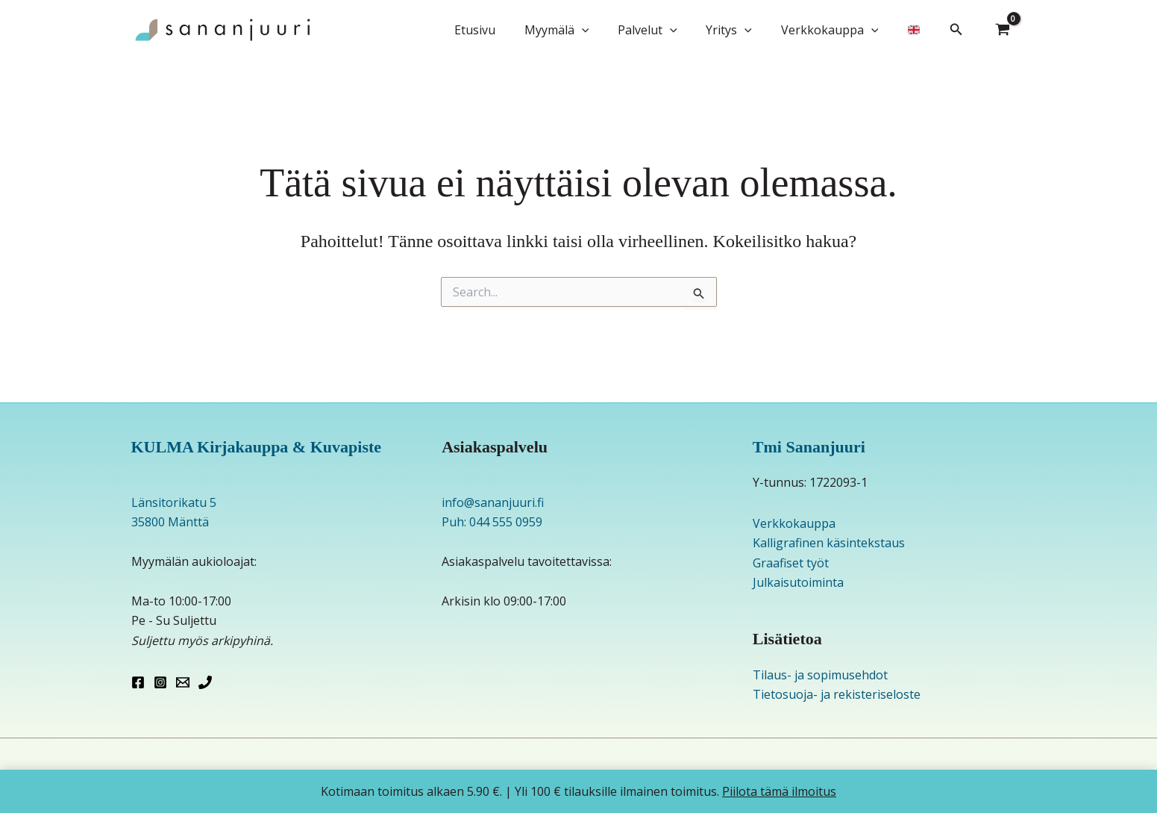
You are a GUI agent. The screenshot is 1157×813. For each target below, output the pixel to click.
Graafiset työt (791, 563)
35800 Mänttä (170, 522)
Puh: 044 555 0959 (492, 522)
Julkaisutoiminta (798, 582)
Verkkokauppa (837, 30)
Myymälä (579, 30)
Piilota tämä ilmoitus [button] (779, 791)
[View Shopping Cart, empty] (1002, 30)
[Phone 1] (205, 682)
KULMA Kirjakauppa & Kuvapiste (256, 446)
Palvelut (664, 30)
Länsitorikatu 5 (173, 502)
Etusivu (502, 30)
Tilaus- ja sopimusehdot (820, 675)
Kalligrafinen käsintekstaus (829, 543)
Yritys (741, 30)
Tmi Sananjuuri (809, 446)
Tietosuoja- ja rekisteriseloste (837, 694)
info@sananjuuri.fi (493, 502)
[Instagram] (160, 682)
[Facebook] (138, 682)
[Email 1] (182, 682)
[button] (604, 30)
